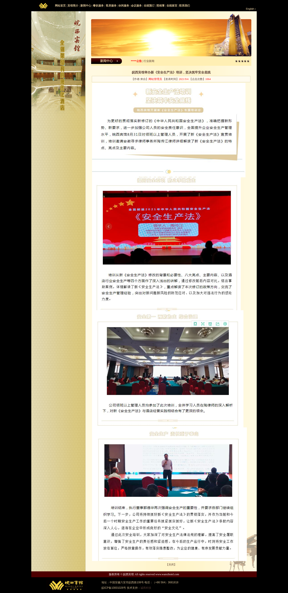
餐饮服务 (98, 5)
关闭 (171, 564)
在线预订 (149, 5)
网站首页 (60, 5)
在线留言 (171, 5)
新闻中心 (85, 5)
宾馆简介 (73, 5)
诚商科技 (145, 587)
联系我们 (184, 5)
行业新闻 (149, 61)
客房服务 (111, 5)
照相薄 (160, 5)
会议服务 (136, 5)
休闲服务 (123, 5)
